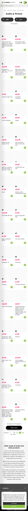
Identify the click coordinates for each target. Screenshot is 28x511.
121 (17, 432)
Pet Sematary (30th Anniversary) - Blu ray (20, 42)
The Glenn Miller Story (7, 97)
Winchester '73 (5, 262)
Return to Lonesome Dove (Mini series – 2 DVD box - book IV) (7, 169)
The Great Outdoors (20, 284)
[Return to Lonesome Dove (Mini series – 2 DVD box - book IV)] (7, 157)
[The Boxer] (7, 274)
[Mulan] (7, 182)
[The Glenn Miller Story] (7, 86)
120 (14, 432)
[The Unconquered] (7, 110)
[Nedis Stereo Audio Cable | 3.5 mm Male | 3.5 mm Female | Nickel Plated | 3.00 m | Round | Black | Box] (21, 59)
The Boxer (4, 284)
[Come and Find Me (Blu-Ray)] (21, 399)
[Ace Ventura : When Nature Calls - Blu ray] (7, 326)
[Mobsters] (21, 326)
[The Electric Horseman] (21, 86)
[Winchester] (7, 252)
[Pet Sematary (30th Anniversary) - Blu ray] (21, 31)
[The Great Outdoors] (21, 274)
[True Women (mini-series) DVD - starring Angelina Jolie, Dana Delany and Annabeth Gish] (7, 31)
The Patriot (18, 385)
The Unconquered (6, 120)
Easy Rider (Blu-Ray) (7, 215)
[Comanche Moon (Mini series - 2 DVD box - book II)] (7, 375)
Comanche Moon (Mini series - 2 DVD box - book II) (6, 386)
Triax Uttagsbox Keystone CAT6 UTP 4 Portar (20, 362)
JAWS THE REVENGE (7, 306)
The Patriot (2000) (19, 239)
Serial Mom (18, 262)
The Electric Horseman (18, 97)
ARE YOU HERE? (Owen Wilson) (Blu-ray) (20, 144)
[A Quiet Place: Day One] (21, 157)
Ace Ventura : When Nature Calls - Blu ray (7, 337)
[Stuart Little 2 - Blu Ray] (7, 350)
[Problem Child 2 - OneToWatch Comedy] (21, 182)
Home (5, 10)
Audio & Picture (20, 10)
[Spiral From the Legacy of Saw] (7, 132)
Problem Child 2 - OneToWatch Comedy (20, 192)
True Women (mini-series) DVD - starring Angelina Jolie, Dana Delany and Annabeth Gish (7, 44)
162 (11, 434)
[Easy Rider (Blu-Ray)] (7, 205)
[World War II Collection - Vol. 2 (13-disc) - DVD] (7, 59)
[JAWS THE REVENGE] (7, 296)
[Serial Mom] (21, 252)
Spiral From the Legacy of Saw (5, 143)
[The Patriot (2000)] (21, 229)
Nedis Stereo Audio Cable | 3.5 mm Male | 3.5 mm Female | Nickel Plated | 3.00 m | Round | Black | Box (20, 72)
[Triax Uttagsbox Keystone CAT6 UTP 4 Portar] (21, 350)
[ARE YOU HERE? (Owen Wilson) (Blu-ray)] (21, 132)
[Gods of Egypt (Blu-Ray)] (21, 205)
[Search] (14, 5)
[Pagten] (21, 110)
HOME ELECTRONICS (11, 10)
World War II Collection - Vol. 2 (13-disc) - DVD (7, 71)
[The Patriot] (21, 375)
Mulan (3, 192)
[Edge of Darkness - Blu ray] (7, 229)
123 (23, 432)
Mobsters (17, 336)
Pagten (17, 120)
